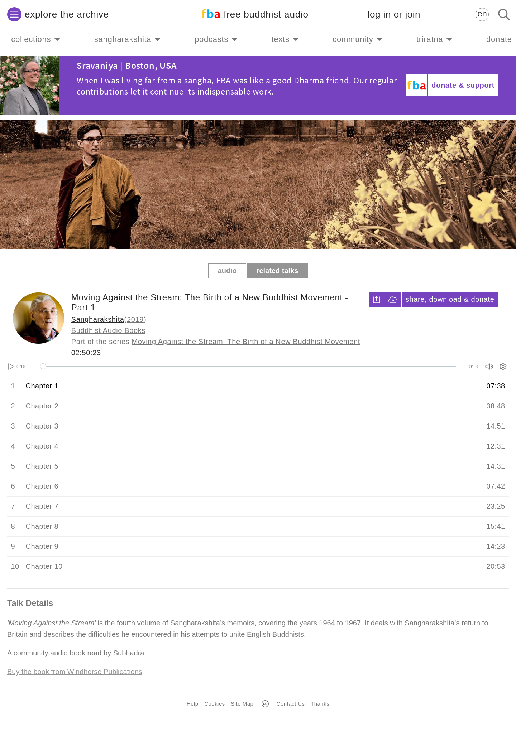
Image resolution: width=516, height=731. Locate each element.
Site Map (242, 704)
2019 (135, 319)
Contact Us (291, 704)
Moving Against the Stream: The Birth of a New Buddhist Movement (246, 341)
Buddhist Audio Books (108, 330)
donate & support (462, 85)
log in (394, 14)
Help (193, 704)
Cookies (214, 704)
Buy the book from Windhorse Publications (74, 672)
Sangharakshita (97, 319)
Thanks (320, 704)
